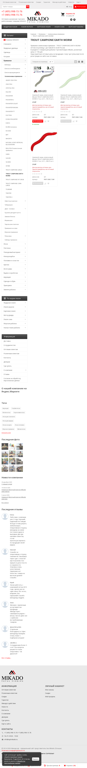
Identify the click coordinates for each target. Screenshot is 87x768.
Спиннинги (7, 44)
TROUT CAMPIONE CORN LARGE (13, 184)
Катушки (7, 56)
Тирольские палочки (12, 224)
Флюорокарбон (9, 256)
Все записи (5, 503)
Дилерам (7, 362)
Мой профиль (50, 697)
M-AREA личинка (11, 127)
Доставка (7, 341)
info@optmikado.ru (11, 739)
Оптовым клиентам (9, 2)
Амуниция (7, 277)
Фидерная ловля (10, 27)
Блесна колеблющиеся (12, 68)
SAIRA (7, 154)
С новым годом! (7, 484)
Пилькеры (8, 236)
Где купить (8, 366)
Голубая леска (16, 408)
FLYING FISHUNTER (11, 119)
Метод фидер (9, 315)
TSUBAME (9, 189)
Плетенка (7, 248)
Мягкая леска (21, 429)
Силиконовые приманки (13, 76)
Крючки (6, 265)
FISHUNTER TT (10, 111)
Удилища (7, 52)
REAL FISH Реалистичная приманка (14, 149)
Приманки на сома (11, 228)
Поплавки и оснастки (11, 261)
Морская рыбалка (76, 27)
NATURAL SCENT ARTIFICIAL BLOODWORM (14, 143)
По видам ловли (12, 298)
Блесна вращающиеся (12, 72)
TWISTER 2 (9, 197)
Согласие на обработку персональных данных (12, 379)
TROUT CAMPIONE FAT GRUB (15, 179)
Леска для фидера (8, 421)
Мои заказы (49, 690)
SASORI (8, 158)
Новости (71, 2)
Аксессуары (8, 269)
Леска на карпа (7, 425)
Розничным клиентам (26, 2)
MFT (7, 135)
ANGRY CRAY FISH (11, 80)
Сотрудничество (10, 345)
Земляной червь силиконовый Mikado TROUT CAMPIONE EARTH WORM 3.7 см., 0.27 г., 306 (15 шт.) (71, 97)
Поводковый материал (12, 252)
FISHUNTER (9, 96)
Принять (36, 759)
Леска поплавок (19, 425)
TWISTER (8, 193)
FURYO (8, 123)
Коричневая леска (19, 412)
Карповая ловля (43, 27)
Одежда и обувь (9, 281)
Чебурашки (9, 205)
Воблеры (8, 65)
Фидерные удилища (11, 48)
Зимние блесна (10, 216)
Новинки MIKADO (11, 40)
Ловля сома (59, 27)
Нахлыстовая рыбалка (12, 328)
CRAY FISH (9, 84)
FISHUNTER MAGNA (12, 107)
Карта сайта (6, 724)
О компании (8, 370)
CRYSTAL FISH (10, 88)
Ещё (79, 2)
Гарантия (47, 2)
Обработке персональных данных (14, 762)
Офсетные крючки (11, 201)
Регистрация (80, 7)
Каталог (9, 35)
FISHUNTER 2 (10, 100)
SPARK (8, 166)
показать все (6, 433)
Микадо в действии (59, 2)
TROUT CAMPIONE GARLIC (14, 170)
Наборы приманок (11, 240)
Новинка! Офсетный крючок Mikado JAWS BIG (14, 498)
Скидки (38, 2)
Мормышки (8, 220)
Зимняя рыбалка (10, 290)
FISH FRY (8, 92)
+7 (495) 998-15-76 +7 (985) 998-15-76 (12, 13)
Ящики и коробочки (11, 273)
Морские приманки (11, 232)
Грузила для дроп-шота (13, 213)
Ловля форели (27, 27)
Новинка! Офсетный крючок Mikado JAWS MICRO (14, 491)
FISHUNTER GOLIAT (12, 103)
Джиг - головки (9, 209)
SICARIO (8, 162)
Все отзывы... (6, 658)
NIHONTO (9, 138)
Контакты (7, 358)
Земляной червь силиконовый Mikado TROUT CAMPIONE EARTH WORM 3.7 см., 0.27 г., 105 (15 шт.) (42, 97)
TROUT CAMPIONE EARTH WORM (14, 175)
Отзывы (6, 374)
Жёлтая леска (6, 412)
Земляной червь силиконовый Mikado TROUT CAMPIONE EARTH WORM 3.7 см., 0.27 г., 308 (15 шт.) (42, 159)
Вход (69, 7)
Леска (6, 244)
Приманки (8, 61)
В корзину (37, 121)
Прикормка (8, 285)
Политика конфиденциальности (13, 750)
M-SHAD (8, 131)
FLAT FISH (9, 115)
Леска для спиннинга (9, 416)
